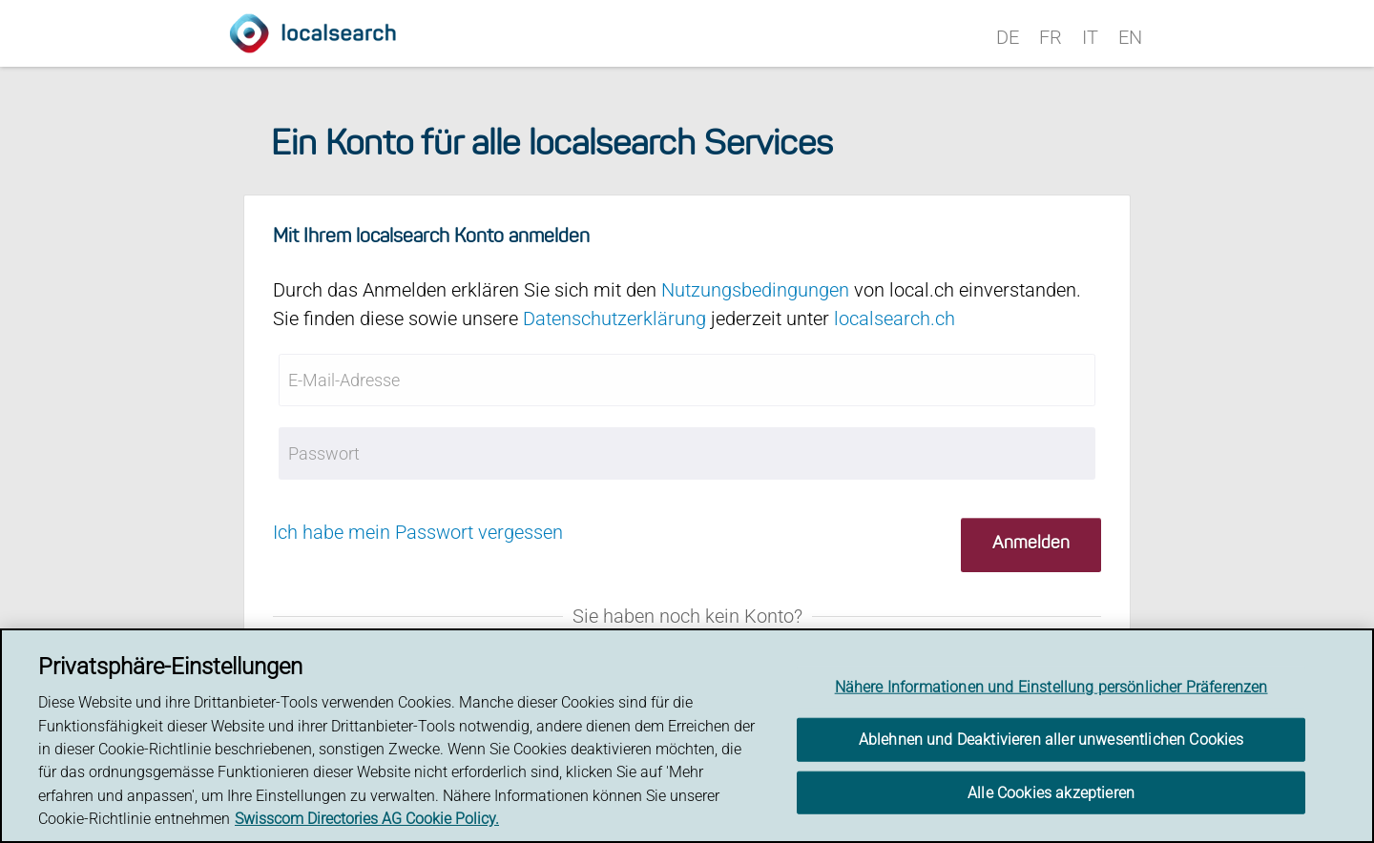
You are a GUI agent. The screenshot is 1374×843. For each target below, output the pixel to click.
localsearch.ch (894, 318)
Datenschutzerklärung (614, 318)
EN (1130, 37)
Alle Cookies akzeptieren (1051, 792)
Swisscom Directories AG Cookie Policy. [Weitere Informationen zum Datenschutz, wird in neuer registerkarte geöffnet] (367, 819)
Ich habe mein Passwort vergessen (418, 532)
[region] (687, 735)
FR (1050, 37)
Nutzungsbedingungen (755, 289)
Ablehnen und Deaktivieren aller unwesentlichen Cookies (1051, 739)
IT (1090, 37)
